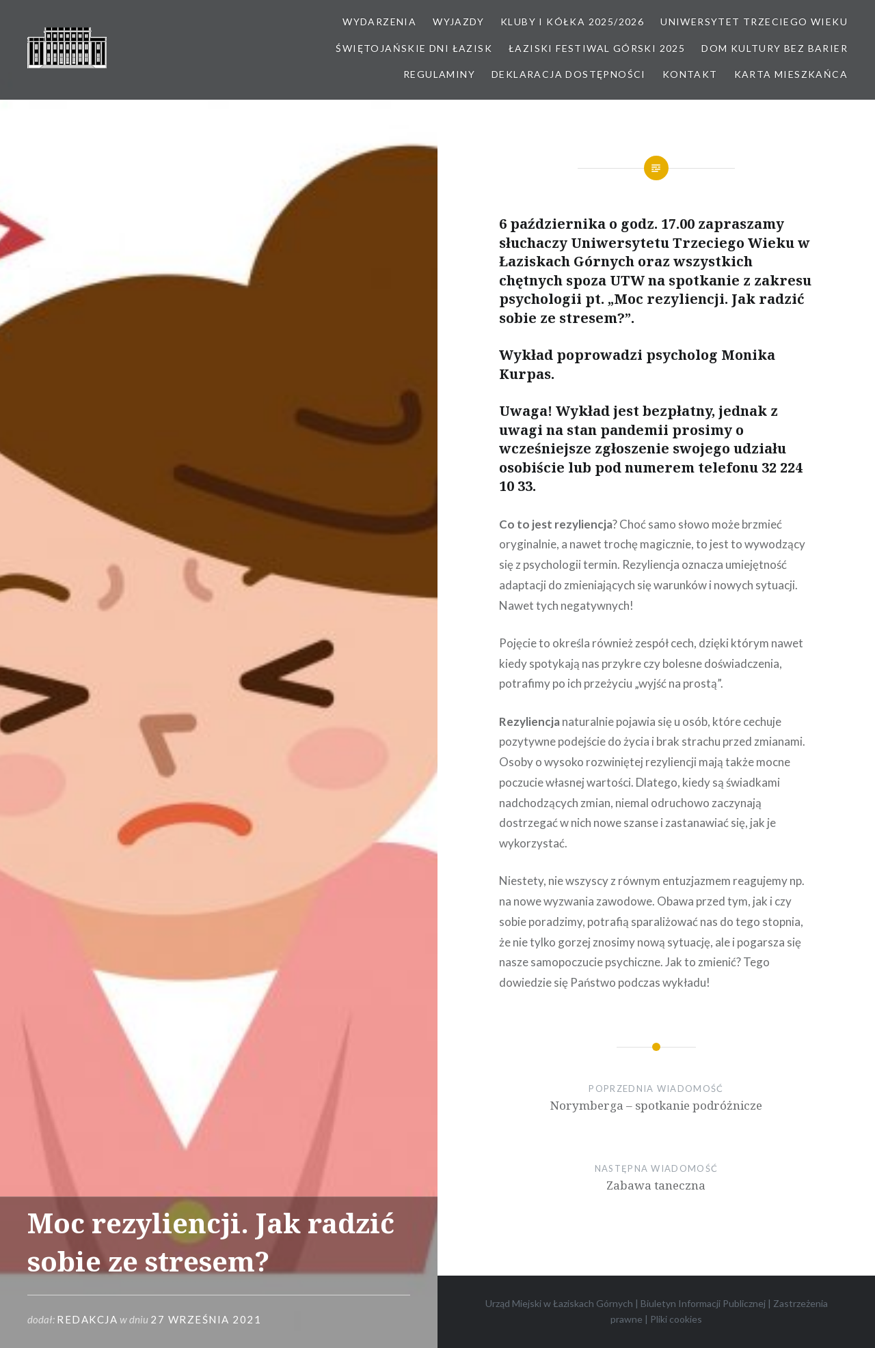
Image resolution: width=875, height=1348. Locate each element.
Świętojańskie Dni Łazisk (414, 48)
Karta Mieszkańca (791, 74)
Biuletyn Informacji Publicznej (703, 1303)
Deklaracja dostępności (569, 74)
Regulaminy (439, 74)
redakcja (87, 1319)
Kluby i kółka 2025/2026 (572, 21)
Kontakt (690, 74)
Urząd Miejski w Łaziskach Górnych (559, 1303)
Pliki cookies (676, 1319)
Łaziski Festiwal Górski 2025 (597, 48)
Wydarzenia (379, 21)
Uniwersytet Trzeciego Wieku (754, 21)
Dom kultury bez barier (774, 48)
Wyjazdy (458, 21)
